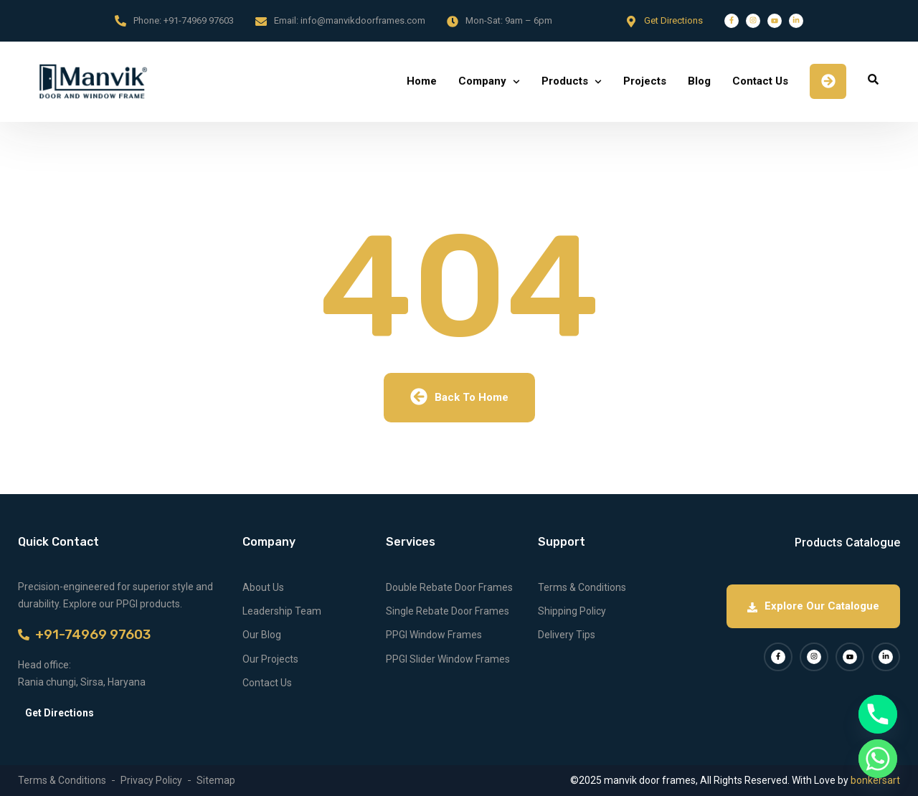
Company (482, 81)
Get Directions (673, 20)
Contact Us (760, 81)
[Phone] (877, 714)
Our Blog (261, 634)
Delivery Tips (566, 634)
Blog (699, 81)
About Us (263, 587)
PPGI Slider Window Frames (448, 659)
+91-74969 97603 (199, 20)
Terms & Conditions (582, 587)
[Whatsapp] (877, 758)
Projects (644, 81)
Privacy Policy (151, 780)
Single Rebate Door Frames (447, 611)
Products (564, 81)
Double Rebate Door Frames (449, 587)
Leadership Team (281, 611)
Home (422, 81)
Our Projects (270, 659)
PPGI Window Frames (434, 634)
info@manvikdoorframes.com (363, 20)
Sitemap (216, 780)
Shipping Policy (572, 611)
